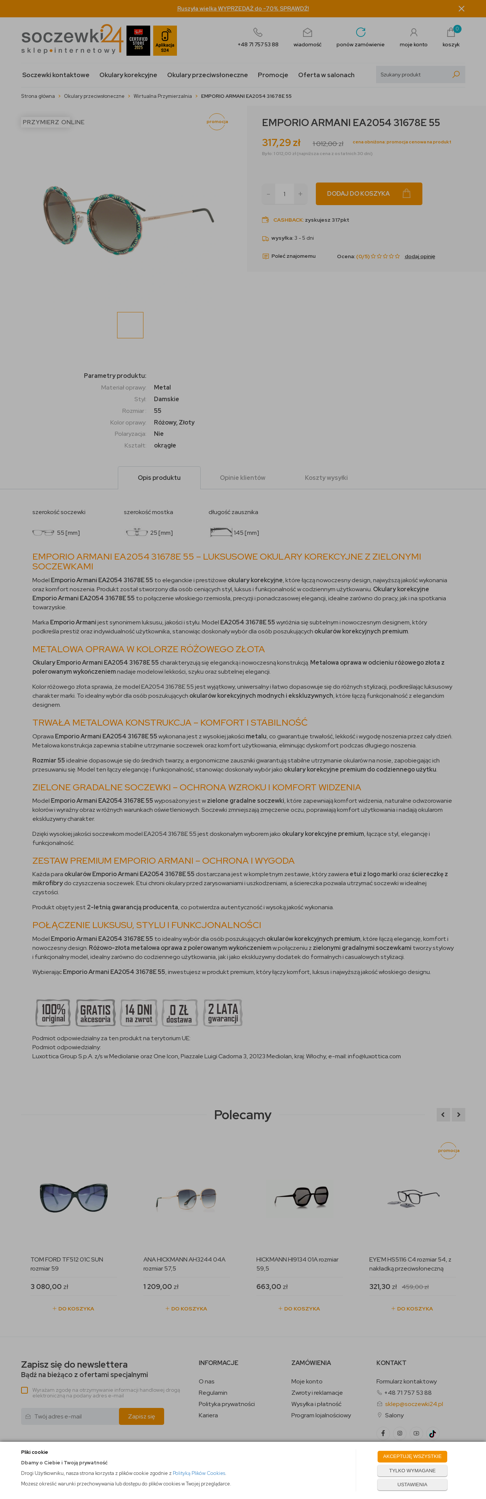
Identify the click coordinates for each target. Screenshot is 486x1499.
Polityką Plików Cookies (199, 1473)
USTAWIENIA (412, 1484)
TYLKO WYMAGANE (412, 1470)
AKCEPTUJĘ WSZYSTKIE (412, 1456)
